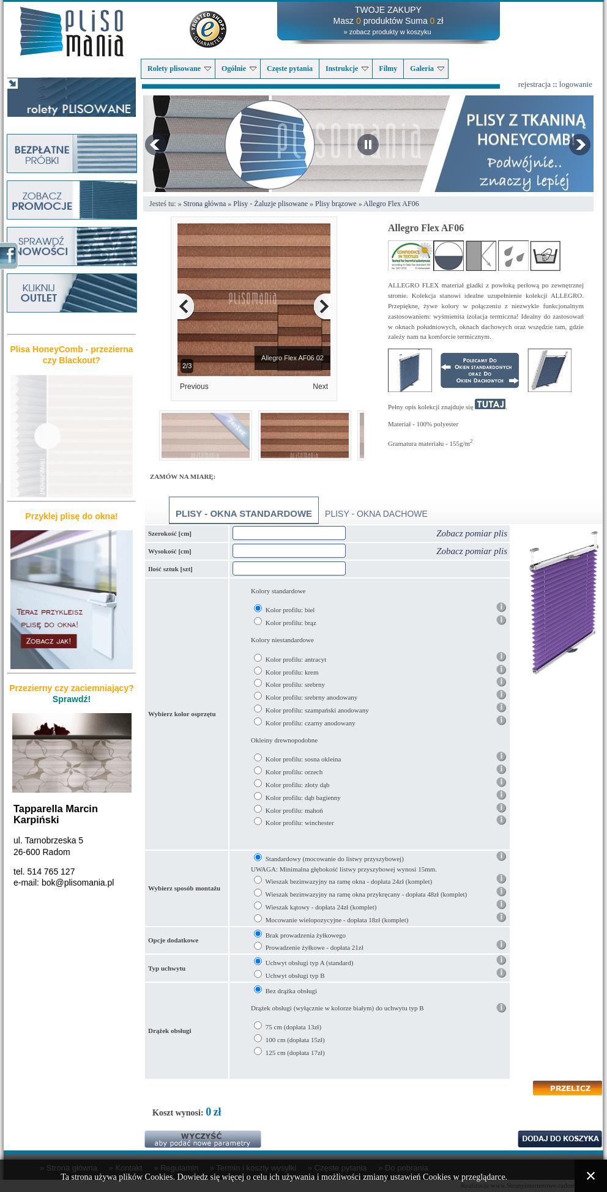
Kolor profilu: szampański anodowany (317, 710)
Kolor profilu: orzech (294, 772)
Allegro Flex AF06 (391, 203)
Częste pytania (290, 68)
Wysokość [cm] (170, 551)
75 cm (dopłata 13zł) (293, 1027)
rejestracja (534, 84)
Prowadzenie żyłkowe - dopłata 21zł (314, 947)
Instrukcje (347, 68)
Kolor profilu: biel (290, 609)
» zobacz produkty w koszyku (387, 31)
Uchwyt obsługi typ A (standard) (310, 962)
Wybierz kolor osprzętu (182, 713)
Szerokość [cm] (170, 533)
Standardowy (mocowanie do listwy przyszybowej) (335, 858)
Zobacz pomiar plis (471, 533)
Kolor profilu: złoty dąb (298, 784)
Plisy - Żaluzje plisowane (270, 203)
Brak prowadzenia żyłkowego (306, 935)
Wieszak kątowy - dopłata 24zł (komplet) (321, 907)
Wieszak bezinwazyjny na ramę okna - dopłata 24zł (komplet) (349, 881)
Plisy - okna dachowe (376, 514)
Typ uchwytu (166, 968)
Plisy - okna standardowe (244, 513)
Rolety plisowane (179, 68)
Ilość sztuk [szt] (170, 568)
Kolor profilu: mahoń (294, 810)
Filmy (388, 68)
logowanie (575, 84)
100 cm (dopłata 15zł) (295, 1039)
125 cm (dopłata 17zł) (295, 1052)
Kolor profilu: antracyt (296, 659)
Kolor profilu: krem (292, 672)
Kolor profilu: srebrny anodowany (312, 697)
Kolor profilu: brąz (291, 622)
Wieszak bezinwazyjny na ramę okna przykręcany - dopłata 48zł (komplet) (366, 894)
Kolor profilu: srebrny (295, 684)
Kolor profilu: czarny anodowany (311, 723)
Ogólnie (239, 68)
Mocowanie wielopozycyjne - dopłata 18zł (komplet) (337, 920)
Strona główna (205, 203)
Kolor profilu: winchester (300, 822)
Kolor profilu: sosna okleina (303, 759)
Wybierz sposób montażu (184, 888)
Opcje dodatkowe (173, 940)
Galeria (427, 68)
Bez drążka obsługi (291, 990)
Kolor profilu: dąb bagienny (303, 797)
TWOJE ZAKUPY (388, 10)
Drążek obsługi (170, 1030)
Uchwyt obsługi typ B (295, 975)
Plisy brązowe (336, 203)
